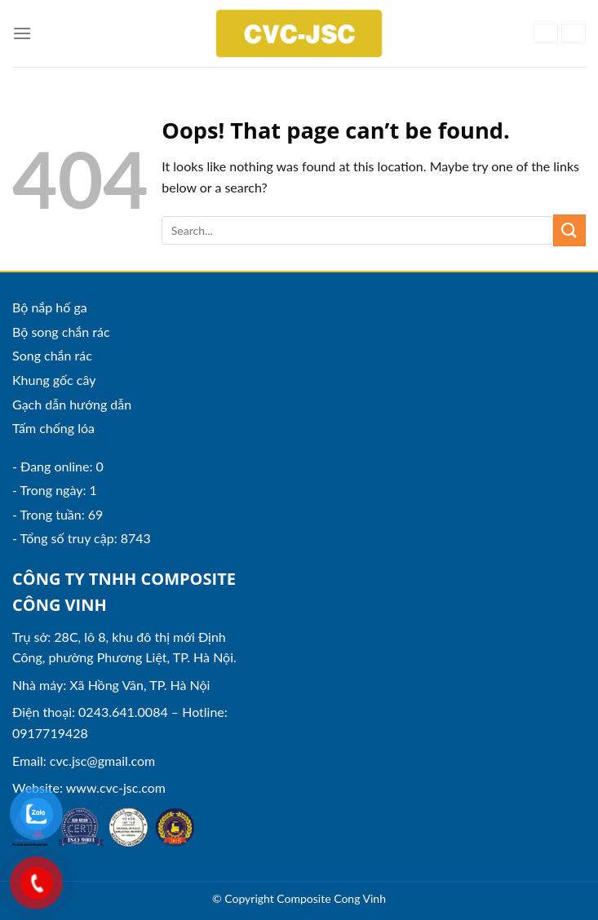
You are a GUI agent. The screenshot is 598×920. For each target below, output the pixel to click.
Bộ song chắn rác (61, 331)
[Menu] (22, 33)
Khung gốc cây (53, 379)
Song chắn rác (52, 355)
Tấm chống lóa (53, 428)
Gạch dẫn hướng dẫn (71, 404)
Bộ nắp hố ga (49, 307)
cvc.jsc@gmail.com (102, 760)
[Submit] (569, 230)
